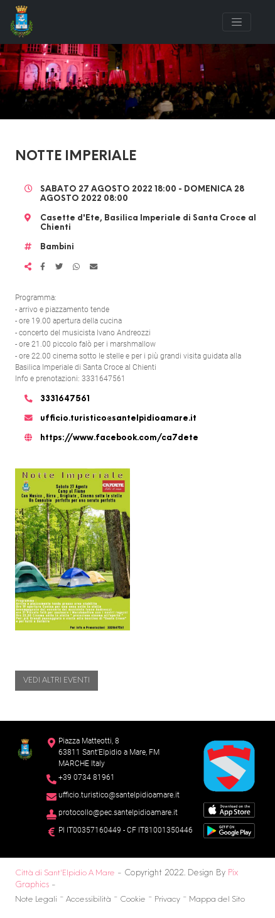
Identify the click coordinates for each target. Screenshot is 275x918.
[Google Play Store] (229, 830)
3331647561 (65, 399)
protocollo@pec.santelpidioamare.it (118, 812)
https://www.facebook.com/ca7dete (119, 438)
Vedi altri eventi (56, 680)
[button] (72, 549)
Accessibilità (88, 899)
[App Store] (229, 809)
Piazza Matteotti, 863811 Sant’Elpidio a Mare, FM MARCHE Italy (108, 752)
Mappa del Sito (217, 899)
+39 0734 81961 (86, 777)
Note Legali (36, 899)
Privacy (167, 899)
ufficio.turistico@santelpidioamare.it (118, 418)
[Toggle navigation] (236, 22)
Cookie (133, 899)
